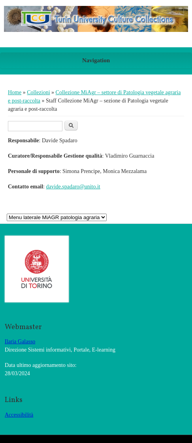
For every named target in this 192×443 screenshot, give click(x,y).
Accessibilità (19, 415)
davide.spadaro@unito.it (73, 187)
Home (14, 92)
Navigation (96, 60)
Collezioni (38, 92)
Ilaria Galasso (20, 341)
